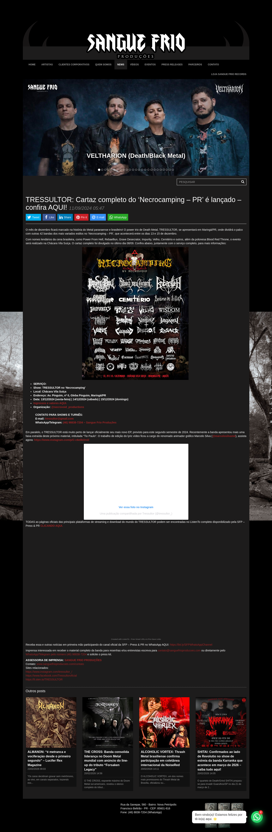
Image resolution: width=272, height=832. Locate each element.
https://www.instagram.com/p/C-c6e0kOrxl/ (61, 439)
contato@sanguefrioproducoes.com (179, 650)
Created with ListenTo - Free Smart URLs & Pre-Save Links (136, 639)
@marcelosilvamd (224, 436)
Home (32, 64)
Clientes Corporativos (74, 64)
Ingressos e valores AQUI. (50, 403)
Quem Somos (103, 64)
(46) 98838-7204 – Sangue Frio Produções (89, 422)
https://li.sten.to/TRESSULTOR (44, 679)
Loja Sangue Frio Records (228, 74)
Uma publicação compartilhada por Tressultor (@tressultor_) (136, 513)
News (120, 64)
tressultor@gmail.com (59, 418)
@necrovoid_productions (67, 407)
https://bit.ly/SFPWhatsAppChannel (191, 644)
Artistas (47, 64)
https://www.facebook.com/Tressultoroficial (51, 675)
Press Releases (172, 64)
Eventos (150, 64)
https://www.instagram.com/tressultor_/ (49, 671)
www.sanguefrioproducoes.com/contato (60, 664)
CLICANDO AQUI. (51, 525)
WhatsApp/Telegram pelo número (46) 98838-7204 (56, 654)
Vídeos (134, 64)
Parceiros (195, 64)
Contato (213, 64)
